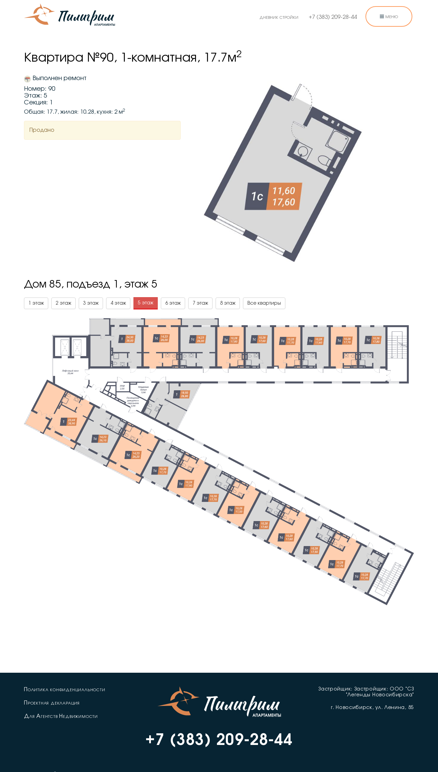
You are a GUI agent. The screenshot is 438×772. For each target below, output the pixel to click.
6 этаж (173, 303)
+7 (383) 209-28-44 (333, 17)
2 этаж (63, 303)
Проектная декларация (52, 703)
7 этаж (200, 303)
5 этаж (145, 303)
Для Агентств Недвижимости (61, 716)
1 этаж (36, 303)
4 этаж (118, 303)
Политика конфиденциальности (64, 689)
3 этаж (91, 303)
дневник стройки (278, 17)
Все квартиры (264, 303)
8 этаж (227, 303)
